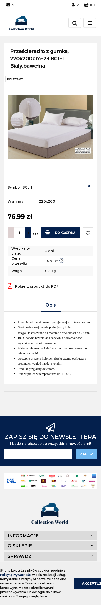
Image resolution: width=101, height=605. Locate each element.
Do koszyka (60, 232)
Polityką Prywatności (15, 574)
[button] (89, 5)
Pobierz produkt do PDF (33, 286)
